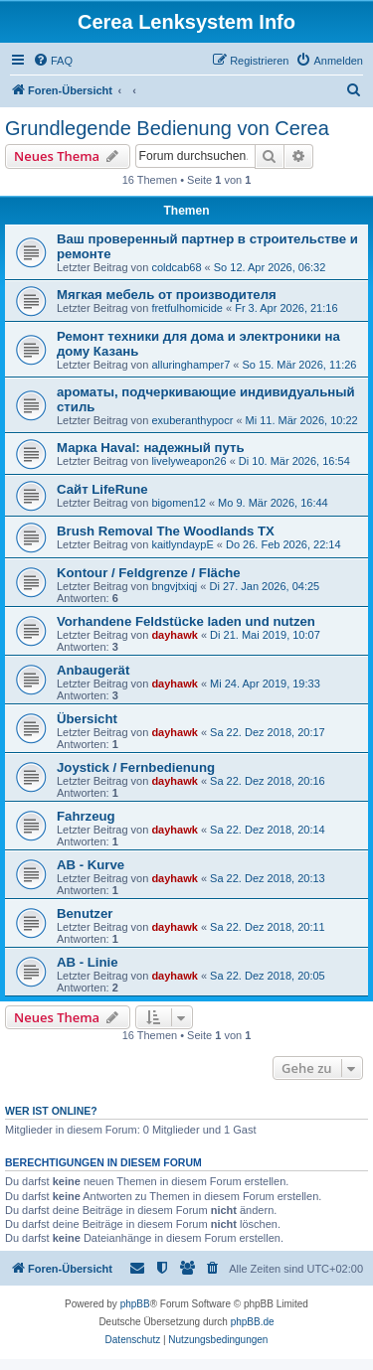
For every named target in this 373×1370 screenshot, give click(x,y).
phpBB (135, 1303)
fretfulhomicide (187, 308)
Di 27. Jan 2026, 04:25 (264, 586)
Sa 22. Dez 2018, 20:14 (267, 830)
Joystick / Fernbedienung (136, 767)
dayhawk (174, 635)
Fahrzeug (86, 816)
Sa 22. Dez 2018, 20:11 (267, 927)
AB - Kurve (90, 864)
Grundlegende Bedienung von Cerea (167, 128)
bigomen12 (178, 503)
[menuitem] (53, 61)
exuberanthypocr (192, 420)
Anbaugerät (93, 670)
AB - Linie (87, 962)
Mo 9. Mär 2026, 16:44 (273, 503)
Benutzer (84, 913)
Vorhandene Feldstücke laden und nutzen (186, 621)
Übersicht (87, 718)
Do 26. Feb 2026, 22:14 (283, 544)
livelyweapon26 (188, 461)
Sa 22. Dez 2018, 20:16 (267, 781)
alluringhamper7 (190, 365)
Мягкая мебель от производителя (167, 294)
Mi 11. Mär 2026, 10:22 (302, 420)
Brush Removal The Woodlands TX (166, 531)
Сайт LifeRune (102, 489)
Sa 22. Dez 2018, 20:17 (267, 732)
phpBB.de (253, 1321)
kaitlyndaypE (182, 544)
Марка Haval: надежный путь (151, 447)
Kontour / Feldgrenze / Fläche (149, 572)
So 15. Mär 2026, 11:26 (300, 365)
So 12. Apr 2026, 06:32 (270, 267)
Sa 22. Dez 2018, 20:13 (267, 878)
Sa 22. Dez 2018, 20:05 (267, 976)
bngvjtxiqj (174, 586)
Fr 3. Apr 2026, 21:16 (286, 308)
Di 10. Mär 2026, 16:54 (294, 461)
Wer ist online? (51, 1111)
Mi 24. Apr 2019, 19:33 (265, 683)
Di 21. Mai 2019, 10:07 (265, 635)
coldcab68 (176, 267)
